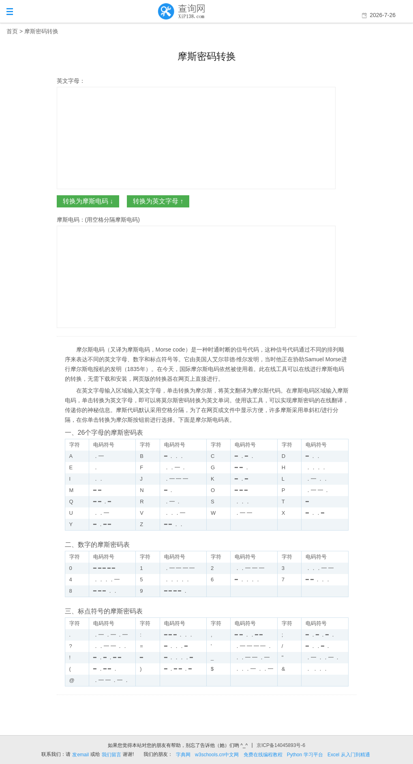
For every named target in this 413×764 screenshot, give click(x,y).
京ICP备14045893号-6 (281, 745)
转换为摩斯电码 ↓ (88, 201)
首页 (12, 31)
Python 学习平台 (305, 755)
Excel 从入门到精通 (348, 755)
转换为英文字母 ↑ (158, 201)
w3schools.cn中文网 (217, 755)
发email (80, 755)
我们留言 (111, 755)
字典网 (183, 755)
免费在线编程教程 (263, 755)
